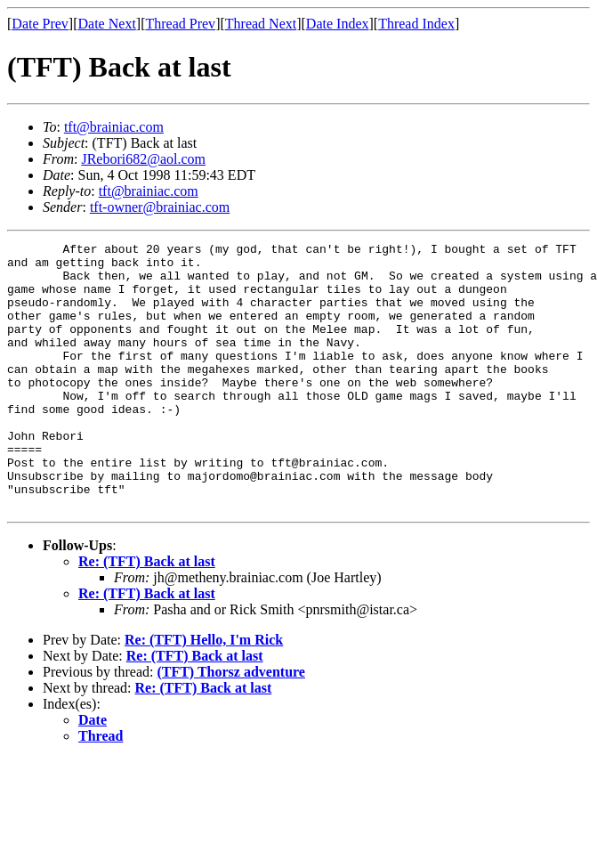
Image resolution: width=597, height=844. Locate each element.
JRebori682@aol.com (143, 158)
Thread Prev (180, 23)
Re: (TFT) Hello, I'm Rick (204, 693)
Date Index (337, 23)
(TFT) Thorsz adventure (231, 725)
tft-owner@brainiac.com (160, 207)
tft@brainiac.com (114, 126)
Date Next (107, 23)
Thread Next (260, 23)
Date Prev (40, 23)
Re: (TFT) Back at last (146, 614)
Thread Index (416, 23)
